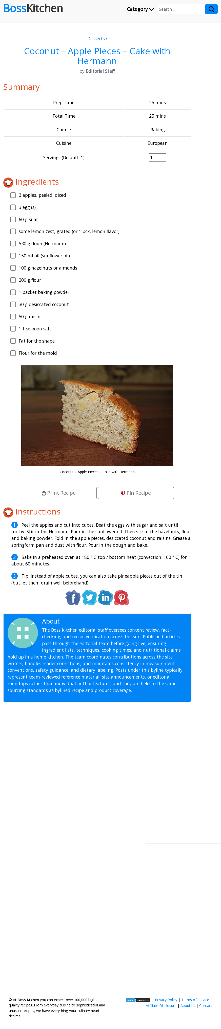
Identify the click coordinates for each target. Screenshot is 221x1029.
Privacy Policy (166, 999)
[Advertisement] (97, 772)
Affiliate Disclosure (161, 1005)
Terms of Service (195, 999)
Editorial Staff (81, 621)
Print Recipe (59, 492)
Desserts (96, 39)
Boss (33, 8)
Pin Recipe (136, 492)
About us (187, 1005)
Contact (205, 1005)
